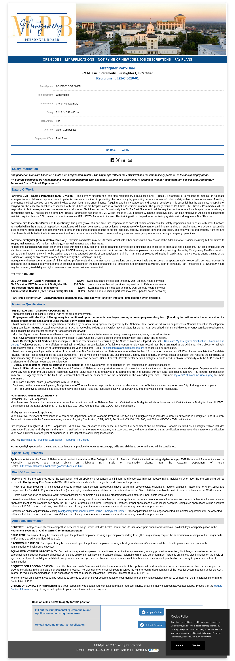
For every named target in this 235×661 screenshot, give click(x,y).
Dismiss (196, 645)
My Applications (79, 59)
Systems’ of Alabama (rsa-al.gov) (193, 375)
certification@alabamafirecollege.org (123, 347)
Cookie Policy (179, 616)
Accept (179, 645)
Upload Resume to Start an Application (60, 624)
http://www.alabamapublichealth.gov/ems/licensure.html (51, 466)
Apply (125, 150)
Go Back (111, 150)
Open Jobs (52, 59)
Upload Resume (151, 625)
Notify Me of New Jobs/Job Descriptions (134, 59)
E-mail (80, 649)
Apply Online (152, 612)
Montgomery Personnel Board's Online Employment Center (92, 511)
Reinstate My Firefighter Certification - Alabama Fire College (55, 439)
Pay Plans (183, 59)
